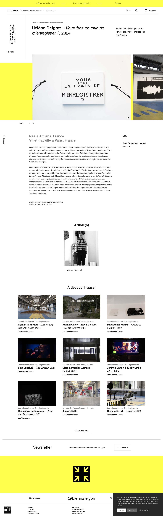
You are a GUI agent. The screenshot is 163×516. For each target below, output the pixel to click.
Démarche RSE (77, 514)
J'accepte (121, 510)
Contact (31, 509)
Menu (13, 10)
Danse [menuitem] (118, 3)
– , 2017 (35, 412)
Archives (75, 507)
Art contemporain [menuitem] (81, 3)
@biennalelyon (81, 498)
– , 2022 (80, 326)
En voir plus (81, 430)
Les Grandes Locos (134, 143)
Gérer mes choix (144, 510)
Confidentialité (77, 509)
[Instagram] (111, 498)
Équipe (30, 507)
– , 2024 (35, 326)
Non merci (132, 510)
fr (128, 10)
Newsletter (32, 511)
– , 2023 (77, 369)
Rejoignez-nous (33, 514)
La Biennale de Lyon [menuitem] (45, 3)
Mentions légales (78, 511)
